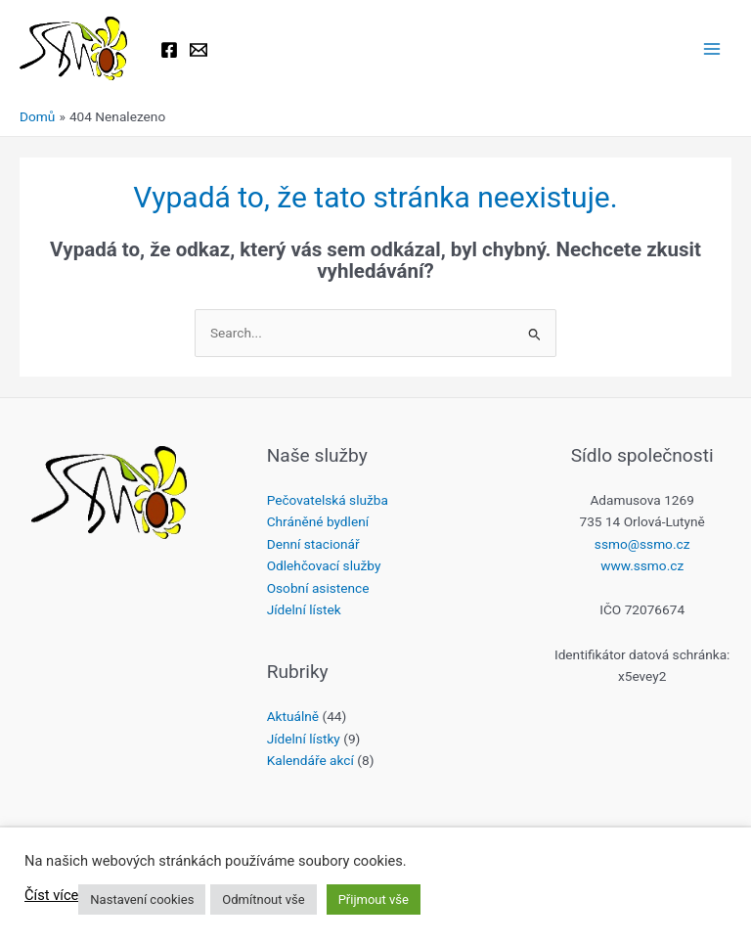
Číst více (51, 895)
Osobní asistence (318, 588)
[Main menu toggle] (712, 49)
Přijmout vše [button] (373, 899)
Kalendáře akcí (310, 760)
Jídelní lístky (303, 738)
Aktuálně (293, 716)
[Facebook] (169, 50)
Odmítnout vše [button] (263, 899)
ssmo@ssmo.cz (642, 544)
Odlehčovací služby (324, 565)
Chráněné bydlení (318, 521)
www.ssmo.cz (642, 565)
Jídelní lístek (304, 609)
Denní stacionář (313, 544)
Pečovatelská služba (327, 500)
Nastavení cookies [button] (142, 899)
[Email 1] (198, 50)
